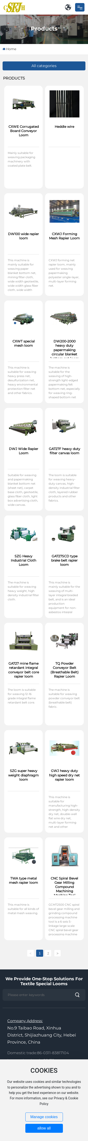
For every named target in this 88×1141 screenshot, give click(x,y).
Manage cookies (44, 1117)
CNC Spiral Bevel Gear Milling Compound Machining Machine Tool (64, 887)
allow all (44, 1128)
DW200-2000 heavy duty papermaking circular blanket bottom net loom (64, 350)
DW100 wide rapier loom (23, 236)
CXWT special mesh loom (23, 343)
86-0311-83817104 (53, 1053)
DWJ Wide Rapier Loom (23, 451)
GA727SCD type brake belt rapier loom (64, 560)
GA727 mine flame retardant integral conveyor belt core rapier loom (23, 670)
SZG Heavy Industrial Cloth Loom (23, 560)
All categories (44, 66)
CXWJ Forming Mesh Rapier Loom (64, 236)
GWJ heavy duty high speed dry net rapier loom (64, 775)
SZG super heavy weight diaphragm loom (23, 775)
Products (44, 28)
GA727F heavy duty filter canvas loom (64, 451)
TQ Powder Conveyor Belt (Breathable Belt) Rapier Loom (64, 670)
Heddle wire (64, 127)
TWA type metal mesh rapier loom (23, 880)
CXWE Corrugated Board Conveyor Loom (23, 131)
